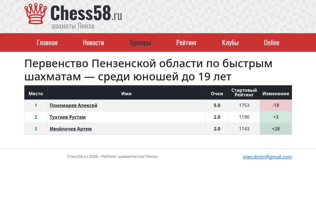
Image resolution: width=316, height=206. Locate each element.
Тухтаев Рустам (68, 117)
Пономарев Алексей (74, 105)
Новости (93, 42)
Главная (47, 42)
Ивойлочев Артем (71, 129)
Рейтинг (186, 42)
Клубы (230, 42)
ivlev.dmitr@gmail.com (267, 157)
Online (271, 42)
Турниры (140, 42)
